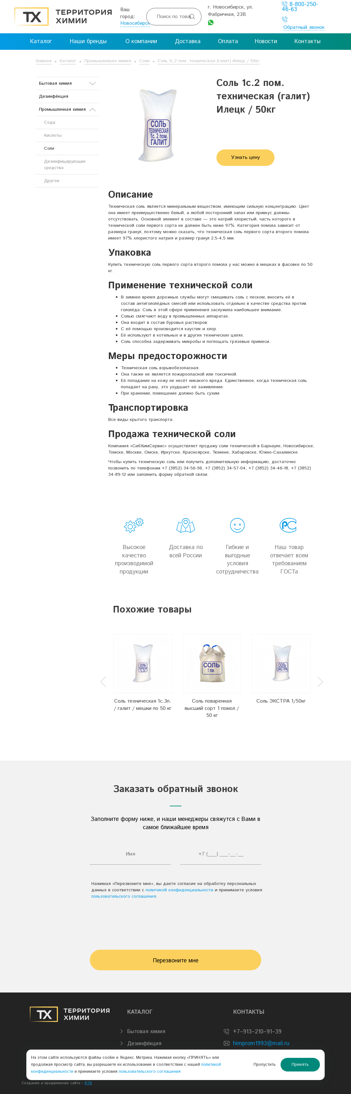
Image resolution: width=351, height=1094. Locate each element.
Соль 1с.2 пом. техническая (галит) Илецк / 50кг (209, 61)
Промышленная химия (107, 61)
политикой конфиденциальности (179, 890)
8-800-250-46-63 (300, 7)
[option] (142, 677)
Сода (49, 122)
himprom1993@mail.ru (261, 1043)
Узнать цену (245, 157)
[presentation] (175, 921)
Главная (43, 61)
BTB (88, 1083)
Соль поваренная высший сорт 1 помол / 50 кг (212, 708)
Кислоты (53, 135)
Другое (51, 181)
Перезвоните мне (175, 961)
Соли (144, 61)
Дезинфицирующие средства (65, 164)
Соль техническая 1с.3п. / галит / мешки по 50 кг (142, 705)
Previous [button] (103, 682)
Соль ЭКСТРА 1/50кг (281, 701)
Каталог (68, 61)
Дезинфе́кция (53, 96)
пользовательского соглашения (123, 896)
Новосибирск (135, 23)
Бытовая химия (67, 83)
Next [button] (320, 682)
